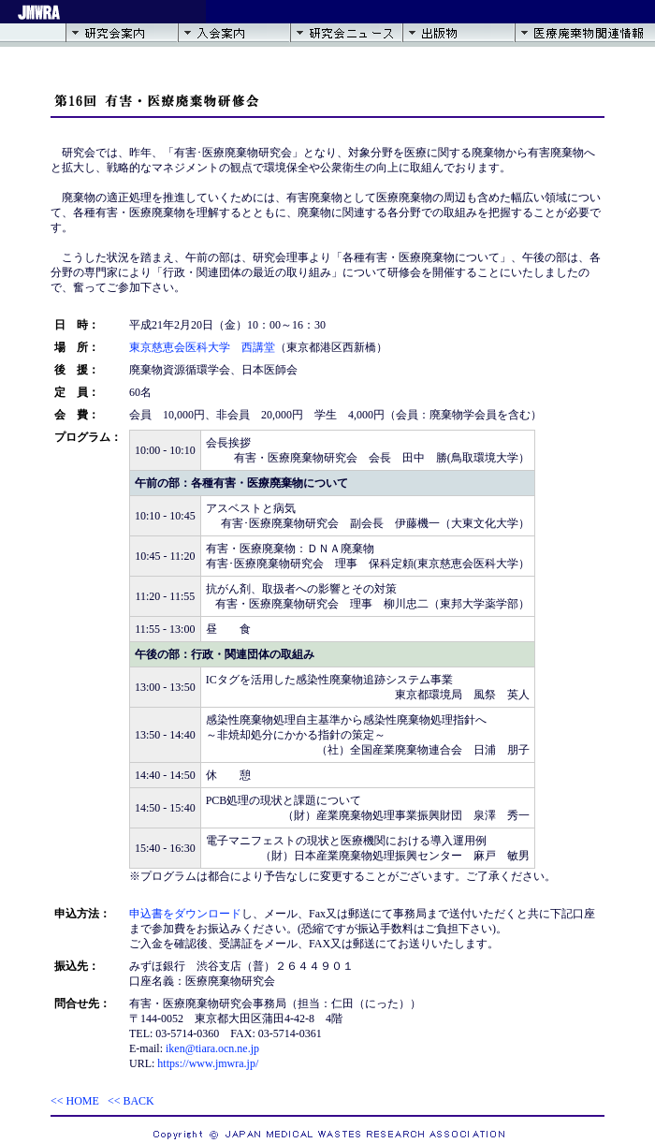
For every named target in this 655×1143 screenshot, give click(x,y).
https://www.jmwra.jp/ (207, 1063)
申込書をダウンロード (185, 913)
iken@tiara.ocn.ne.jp (212, 1048)
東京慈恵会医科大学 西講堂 (202, 347)
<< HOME (75, 1100)
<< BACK (131, 1100)
